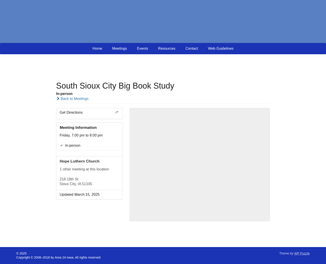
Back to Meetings (72, 99)
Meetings (119, 48)
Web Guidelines (220, 48)
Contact (192, 48)
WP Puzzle (302, 253)
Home (97, 48)
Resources (166, 48)
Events (142, 48)
